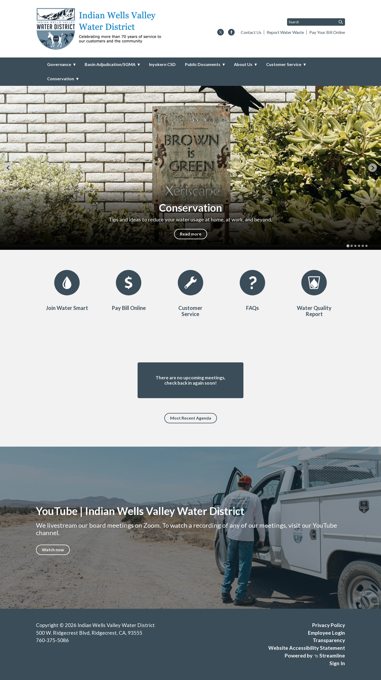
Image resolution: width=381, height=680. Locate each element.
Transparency (329, 640)
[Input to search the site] (316, 22)
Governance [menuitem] (59, 64)
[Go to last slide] (8, 167)
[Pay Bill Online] (128, 290)
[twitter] (220, 32)
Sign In (337, 663)
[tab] (347, 245)
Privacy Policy (328, 625)
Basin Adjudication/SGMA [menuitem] (110, 64)
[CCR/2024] (314, 293)
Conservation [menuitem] (60, 78)
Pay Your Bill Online (327, 32)
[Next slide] (372, 167)
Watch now (53, 549)
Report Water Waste (285, 32)
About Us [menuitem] (243, 64)
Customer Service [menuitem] (283, 64)
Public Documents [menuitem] (202, 64)
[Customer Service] (190, 293)
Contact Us (251, 32)
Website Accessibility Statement (306, 648)
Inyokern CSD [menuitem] (162, 64)
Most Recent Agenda (190, 417)
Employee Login (326, 633)
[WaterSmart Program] (67, 290)
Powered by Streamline (315, 655)
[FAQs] (252, 290)
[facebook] (231, 32)
